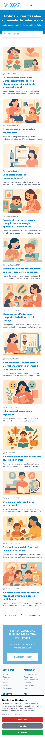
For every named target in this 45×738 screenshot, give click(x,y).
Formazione (28, 677)
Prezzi (5, 683)
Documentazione (30, 674)
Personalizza (23, 726)
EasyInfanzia (7, 688)
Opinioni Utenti (29, 685)
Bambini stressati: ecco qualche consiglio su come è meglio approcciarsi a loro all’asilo (19, 223)
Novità (26, 688)
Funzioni (6, 680)
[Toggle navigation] (40, 5)
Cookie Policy (6, 714)
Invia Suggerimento (31, 680)
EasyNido (6, 685)
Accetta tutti (22, 733)
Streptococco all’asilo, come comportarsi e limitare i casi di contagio (18, 317)
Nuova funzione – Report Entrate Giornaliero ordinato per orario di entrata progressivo (21, 365)
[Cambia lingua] (32, 5)
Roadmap (27, 683)
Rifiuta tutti (22, 720)
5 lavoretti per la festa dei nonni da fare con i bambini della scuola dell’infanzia (21, 595)
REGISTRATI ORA (23, 657)
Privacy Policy (17, 714)
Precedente (10, 615)
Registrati (6, 677)
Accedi (5, 674)
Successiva (34, 615)
